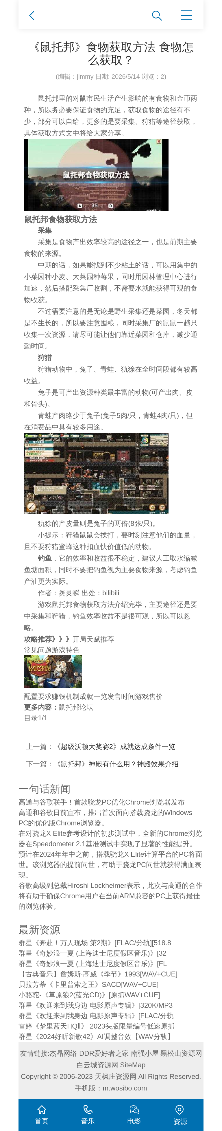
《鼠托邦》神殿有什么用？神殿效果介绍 (116, 764)
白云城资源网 (97, 1065)
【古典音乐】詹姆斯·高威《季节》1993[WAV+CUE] (97, 974)
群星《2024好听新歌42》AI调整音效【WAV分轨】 (96, 1036)
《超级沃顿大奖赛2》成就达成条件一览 (114, 746)
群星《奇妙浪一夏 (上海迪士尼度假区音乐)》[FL (92, 963)
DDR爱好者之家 (104, 1053)
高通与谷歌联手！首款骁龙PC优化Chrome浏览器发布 (101, 802)
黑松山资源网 (181, 1053)
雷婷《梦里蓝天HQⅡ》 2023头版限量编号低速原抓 (96, 1026)
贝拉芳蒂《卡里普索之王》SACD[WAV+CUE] (88, 984)
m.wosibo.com (125, 1088)
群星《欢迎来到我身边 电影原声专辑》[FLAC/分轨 (96, 1016)
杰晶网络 (63, 1053)
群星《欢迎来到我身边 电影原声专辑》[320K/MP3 (95, 1005)
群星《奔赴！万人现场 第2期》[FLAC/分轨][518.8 (94, 943)
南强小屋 (145, 1053)
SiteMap (132, 1065)
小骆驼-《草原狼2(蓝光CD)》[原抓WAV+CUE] (89, 995)
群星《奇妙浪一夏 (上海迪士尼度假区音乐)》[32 (92, 953)
